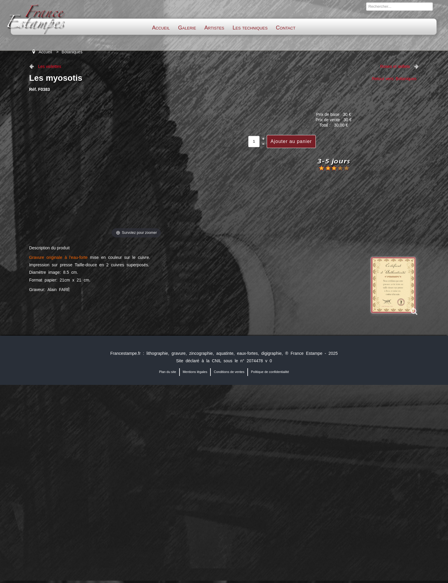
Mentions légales (195, 372)
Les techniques (250, 28)
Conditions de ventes (229, 372)
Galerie (187, 28)
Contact (285, 28)
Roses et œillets (395, 66)
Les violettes (49, 66)
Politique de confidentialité (270, 372)
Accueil (161, 28)
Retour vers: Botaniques (394, 78)
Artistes (214, 28)
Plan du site (167, 372)
